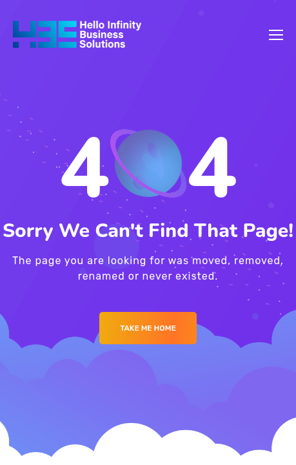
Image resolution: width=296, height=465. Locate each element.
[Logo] (77, 34)
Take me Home (148, 328)
